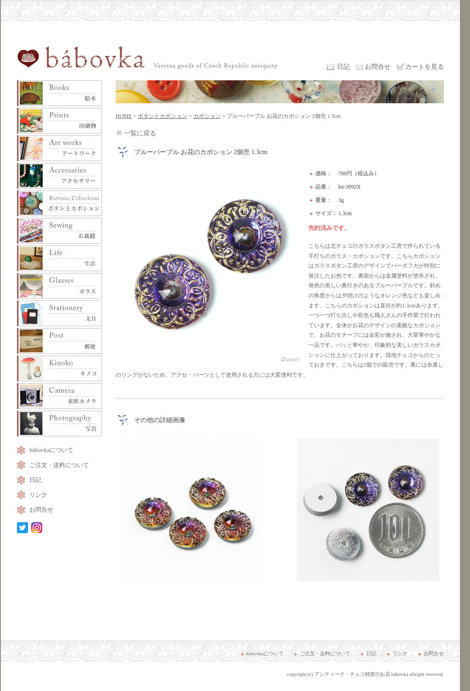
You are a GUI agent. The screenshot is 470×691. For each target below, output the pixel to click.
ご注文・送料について (59, 465)
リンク (38, 494)
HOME (124, 116)
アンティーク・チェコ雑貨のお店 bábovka (361, 674)
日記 (343, 66)
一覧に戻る (140, 133)
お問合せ (378, 66)
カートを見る (424, 66)
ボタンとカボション (162, 116)
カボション (207, 116)
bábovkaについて (51, 449)
